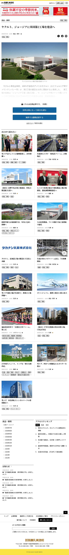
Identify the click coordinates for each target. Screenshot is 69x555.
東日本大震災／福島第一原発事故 (11, 336)
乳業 (15, 159)
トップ (6, 516)
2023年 (7, 455)
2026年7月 (8, 428)
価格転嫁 (13, 375)
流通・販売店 (53, 159)
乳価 (3, 372)
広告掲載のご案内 (42, 516)
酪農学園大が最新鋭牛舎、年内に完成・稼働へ (16, 223)
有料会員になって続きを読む (34, 110)
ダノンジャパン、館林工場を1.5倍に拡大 (52, 293)
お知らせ (6, 466)
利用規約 (33, 520)
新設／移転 (64, 20)
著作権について (22, 520)
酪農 (51, 193)
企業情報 (14, 516)
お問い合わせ (45, 520)
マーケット (5, 375)
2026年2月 (8, 443)
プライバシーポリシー (58, 516)
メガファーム (18, 332)
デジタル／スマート (8, 233)
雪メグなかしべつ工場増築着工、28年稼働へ (17, 154)
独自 (12, 196)
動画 (39, 267)
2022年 (7, 458)
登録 (53, 528)
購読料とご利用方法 (26, 516)
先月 (47, 425)
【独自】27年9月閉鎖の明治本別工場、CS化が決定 (51, 328)
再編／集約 (14, 162)
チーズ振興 (22, 162)
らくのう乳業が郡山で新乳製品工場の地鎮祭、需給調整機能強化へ (52, 189)
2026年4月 (8, 437)
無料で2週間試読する (34, 117)
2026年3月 (8, 440)
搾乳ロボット (14, 231)
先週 (42, 425)
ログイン (52, 3)
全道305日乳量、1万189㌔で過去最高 (50, 452)
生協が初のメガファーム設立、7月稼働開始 (51, 259)
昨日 (37, 425)
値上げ (17, 372)
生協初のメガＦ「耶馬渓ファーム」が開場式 (52, 154)
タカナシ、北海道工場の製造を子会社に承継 (16, 259)
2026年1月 (8, 446)
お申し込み (60, 3)
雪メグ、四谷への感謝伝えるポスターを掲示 (52, 364)
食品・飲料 (16, 34)
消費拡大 (23, 372)
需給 (47, 196)
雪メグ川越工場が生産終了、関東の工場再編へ (16, 294)
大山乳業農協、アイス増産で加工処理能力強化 (52, 223)
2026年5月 (8, 434)
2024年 (7, 452)
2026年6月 (8, 431)
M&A (16, 267)
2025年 (7, 449)
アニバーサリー (15, 409)
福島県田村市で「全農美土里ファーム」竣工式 (16, 328)
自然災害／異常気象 (8, 338)
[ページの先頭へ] (65, 512)
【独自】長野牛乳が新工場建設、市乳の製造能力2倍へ (16, 189)
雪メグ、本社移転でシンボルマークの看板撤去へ (16, 401)
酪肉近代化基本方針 (23, 375)
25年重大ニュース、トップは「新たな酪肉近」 (16, 364)
